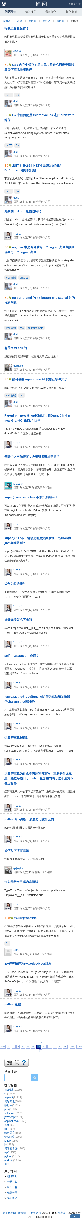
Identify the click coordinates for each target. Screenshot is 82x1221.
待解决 (6, 21)
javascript (13, 1117)
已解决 (74, 21)
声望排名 (12, 1181)
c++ (10, 1128)
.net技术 (13, 1089)
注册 (78, 3)
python (12, 1156)
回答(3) (18, 105)
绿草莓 (17, 51)
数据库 (12, 1105)
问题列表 (10, 11)
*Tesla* (17, 233)
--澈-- (16, 950)
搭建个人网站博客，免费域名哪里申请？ (31, 456)
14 (44, 1047)
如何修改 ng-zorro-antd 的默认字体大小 (39, 379)
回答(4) (18, 487)
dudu (16, 101)
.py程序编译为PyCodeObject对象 (27, 963)
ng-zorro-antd (35, 327)
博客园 (62, 1212)
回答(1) (18, 55)
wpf (10, 1152)
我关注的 (31, 11)
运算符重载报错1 (16, 737)
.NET (9, 94)
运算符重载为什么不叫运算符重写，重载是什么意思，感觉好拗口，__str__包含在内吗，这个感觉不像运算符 (38, 778)
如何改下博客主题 (16, 850)
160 (72, 1047)
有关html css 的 (15, 348)
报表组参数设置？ (16, 28)
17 (60, 1047)
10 (23, 1047)
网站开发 (13, 1101)
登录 (70, 3)
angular (24, 277)
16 (55, 1047)
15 (50, 1047)
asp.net (13, 1097)
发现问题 (12, 1192)
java (10, 1109)
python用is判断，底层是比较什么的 (29, 819)
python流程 (12, 1004)
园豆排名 (12, 1187)
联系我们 (23, 1212)
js (9, 1144)
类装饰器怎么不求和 (18, 619)
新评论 (46, 21)
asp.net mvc (15, 1121)
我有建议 (12, 1198)
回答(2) (18, 872)
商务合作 (36, 1212)
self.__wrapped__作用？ (21, 655)
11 (28, 1047)
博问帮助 (12, 1176)
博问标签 (71, 11)
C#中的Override (25, 918)
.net (10, 1124)
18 (65, 1047)
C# (17, 94)
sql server (13, 1113)
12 (33, 1047)
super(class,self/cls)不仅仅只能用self (30, 497)
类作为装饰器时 (15, 583)
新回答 (32, 21)
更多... (8, 1164)
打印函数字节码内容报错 (21, 882)
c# (10, 1093)
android (12, 1160)
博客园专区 (14, 1148)
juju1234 (18, 483)
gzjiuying (18, 365)
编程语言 (13, 1132)
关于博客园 (9, 1212)
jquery (11, 1140)
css (22, 327)
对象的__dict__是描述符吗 (22, 211)
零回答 (60, 21)
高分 (19, 21)
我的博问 (51, 11)
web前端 (11, 277)
